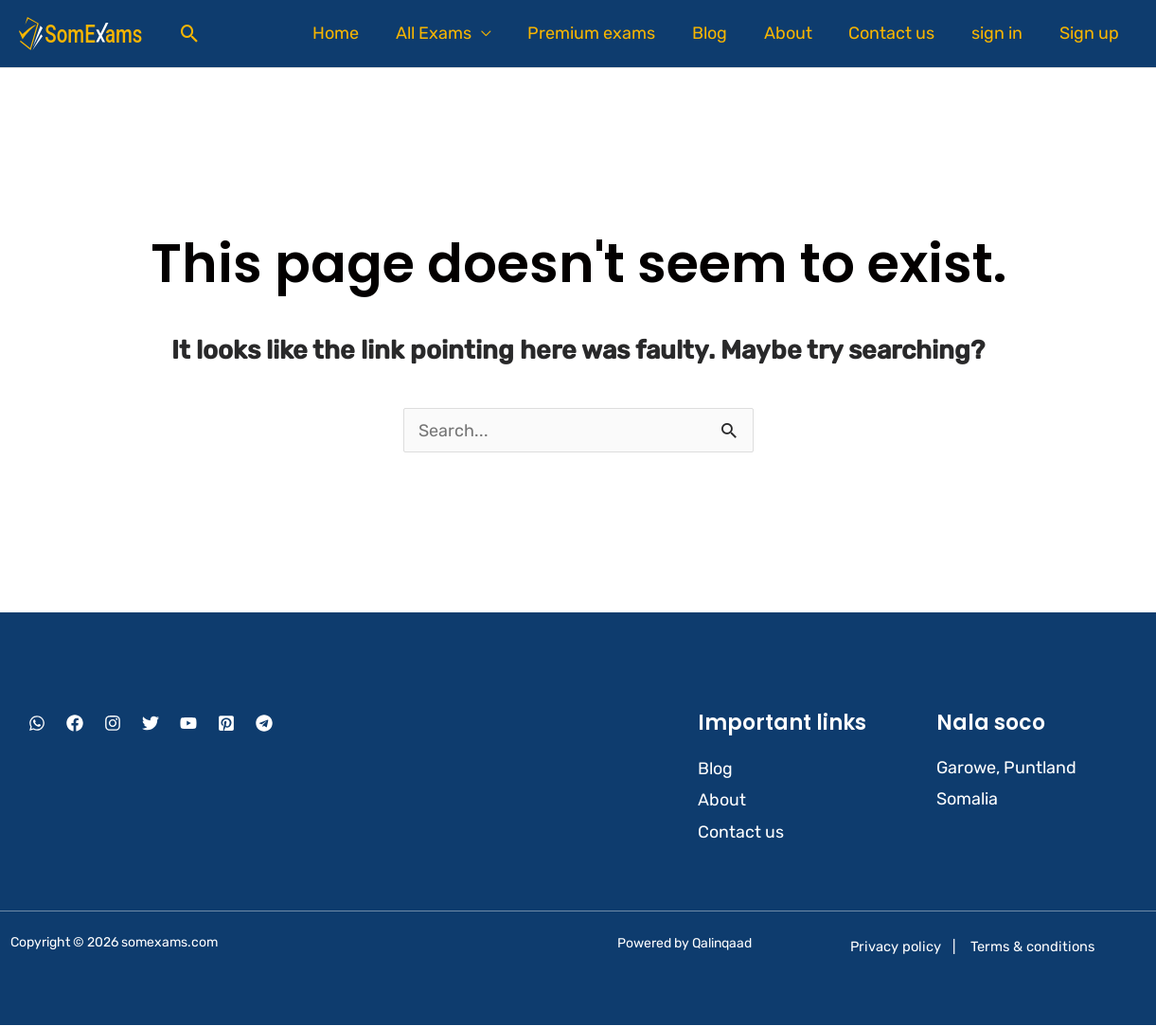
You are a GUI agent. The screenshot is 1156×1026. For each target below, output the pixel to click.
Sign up (1090, 33)
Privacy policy (895, 947)
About (797, 33)
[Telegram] (264, 724)
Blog (720, 33)
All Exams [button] (450, 33)
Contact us (898, 33)
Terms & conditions (1032, 947)
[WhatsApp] (36, 724)
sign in (1000, 33)
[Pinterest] (226, 724)
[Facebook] (74, 724)
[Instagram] (112, 724)
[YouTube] (188, 724)
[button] (190, 33)
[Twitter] (150, 724)
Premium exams (605, 33)
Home (354, 33)
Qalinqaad (722, 943)
